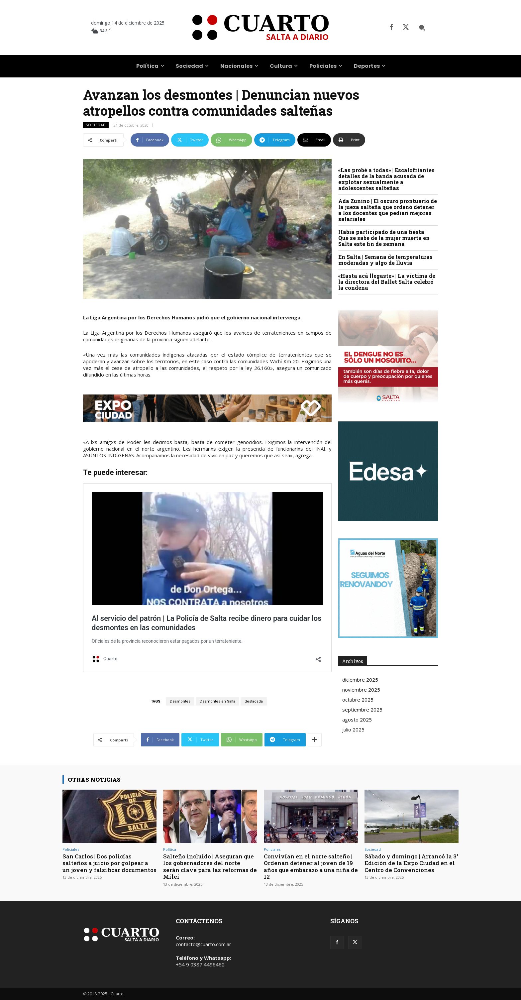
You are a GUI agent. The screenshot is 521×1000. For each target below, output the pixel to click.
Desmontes (180, 701)
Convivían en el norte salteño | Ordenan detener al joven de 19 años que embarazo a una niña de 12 (308, 866)
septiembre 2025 (362, 709)
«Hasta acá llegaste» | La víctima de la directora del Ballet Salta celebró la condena (386, 281)
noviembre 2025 (361, 689)
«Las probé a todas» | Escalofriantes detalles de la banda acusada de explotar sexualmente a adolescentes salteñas (386, 179)
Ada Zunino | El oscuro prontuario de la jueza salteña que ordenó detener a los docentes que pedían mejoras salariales (387, 209)
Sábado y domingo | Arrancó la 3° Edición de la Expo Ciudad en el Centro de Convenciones (412, 863)
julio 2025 (353, 729)
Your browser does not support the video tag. (388, 471)
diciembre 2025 (360, 679)
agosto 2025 (357, 719)
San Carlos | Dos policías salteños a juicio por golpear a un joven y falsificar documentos (109, 863)
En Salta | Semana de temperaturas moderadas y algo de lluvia (385, 259)
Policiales (70, 849)
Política (169, 849)
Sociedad (96, 125)
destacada (254, 701)
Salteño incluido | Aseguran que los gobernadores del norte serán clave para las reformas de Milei (210, 866)
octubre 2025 (357, 699)
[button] (422, 28)
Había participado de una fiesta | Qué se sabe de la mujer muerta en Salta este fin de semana (384, 237)
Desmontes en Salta (217, 701)
